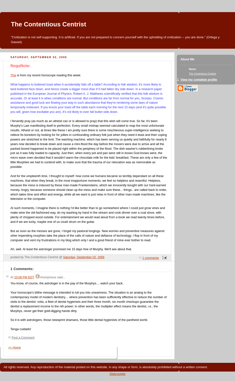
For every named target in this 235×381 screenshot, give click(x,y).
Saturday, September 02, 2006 (83, 257)
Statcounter (118, 374)
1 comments (150, 258)
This (13, 75)
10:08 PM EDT (24, 277)
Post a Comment (23, 337)
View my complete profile (198, 79)
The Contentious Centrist (48, 24)
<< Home (14, 347)
